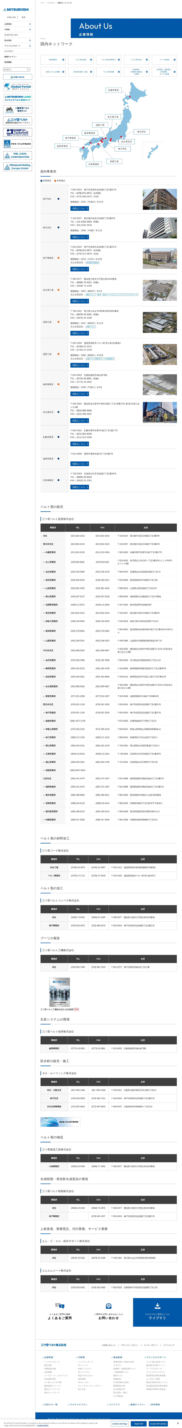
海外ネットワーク (52, 1392)
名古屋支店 (126, 141)
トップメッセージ (52, 1361)
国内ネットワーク (52, 1389)
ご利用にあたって (108, 1345)
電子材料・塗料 (120, 1392)
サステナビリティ (11, 35)
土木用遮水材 (119, 1389)
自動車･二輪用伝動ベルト (124, 1368)
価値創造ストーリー (53, 1385)
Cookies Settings (119, 1424)
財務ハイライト (85, 1368)
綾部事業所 (89, 133)
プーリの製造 (164, 60)
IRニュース (83, 1365)
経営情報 (82, 1379)
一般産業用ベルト (121, 1372)
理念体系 (48, 1365)
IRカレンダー (84, 1382)
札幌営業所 (113, 90)
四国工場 (114, 161)
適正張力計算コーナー (156, 1365)
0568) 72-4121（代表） (88, 282)
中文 (24, 17)
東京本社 (141, 132)
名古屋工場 (113, 117)
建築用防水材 (119, 1385)
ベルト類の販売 (80, 60)
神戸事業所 (70, 138)
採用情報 (8, 62)
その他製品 (118, 1396)
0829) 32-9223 (84, 477)
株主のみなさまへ (86, 1375)
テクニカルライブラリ (156, 1372)
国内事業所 (53, 60)
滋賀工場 (100, 125)
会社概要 (48, 1372)
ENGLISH (11, 17)
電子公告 (82, 1389)
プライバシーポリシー (130, 1345)
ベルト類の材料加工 (108, 60)
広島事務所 (93, 164)
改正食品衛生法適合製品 (157, 1385)
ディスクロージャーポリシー (90, 1385)
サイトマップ (169, 1345)
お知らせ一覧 (51, 1404)
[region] (91, 1423)
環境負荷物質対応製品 (156, 1389)
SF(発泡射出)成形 (121, 1382)
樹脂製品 (117, 1379)
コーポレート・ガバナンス (56, 1375)
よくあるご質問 (153, 1379)
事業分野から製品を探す (124, 1361)
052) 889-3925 (84, 411)
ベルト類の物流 (108, 72)
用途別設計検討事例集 (156, 1375)
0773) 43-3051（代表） (88, 378)
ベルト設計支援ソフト (156, 1361)
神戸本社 (122, 149)
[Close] (178, 1423)
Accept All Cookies (158, 1424)
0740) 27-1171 (84, 346)
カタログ (117, 1365)
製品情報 (117, 1357)
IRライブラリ (84, 1372)
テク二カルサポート (156, 1357)
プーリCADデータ (154, 1368)
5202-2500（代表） (90, 222)
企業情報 (48, 1357)
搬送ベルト (118, 1375)
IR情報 (81, 1357)
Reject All (139, 1424)
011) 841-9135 (84, 434)
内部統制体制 (50, 1379)
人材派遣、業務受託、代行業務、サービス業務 (164, 72)
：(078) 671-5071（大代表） (88, 193)
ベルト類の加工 (136, 60)
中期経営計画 (50, 1368)
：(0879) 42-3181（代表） (87, 314)
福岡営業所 (62, 146)
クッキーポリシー (151, 1345)
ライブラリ (8, 51)
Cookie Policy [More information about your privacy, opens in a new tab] (42, 1425)
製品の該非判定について (157, 1382)
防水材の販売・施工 (81, 72)
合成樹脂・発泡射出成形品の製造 (136, 72)
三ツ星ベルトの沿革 (53, 1382)
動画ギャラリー (10, 56)
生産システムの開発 (53, 72)
